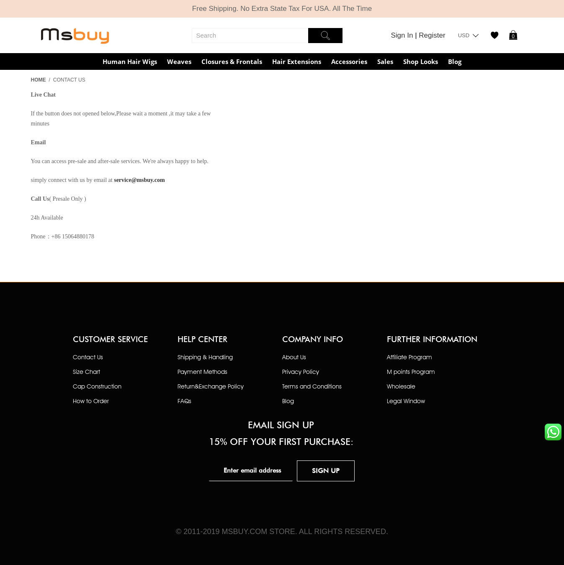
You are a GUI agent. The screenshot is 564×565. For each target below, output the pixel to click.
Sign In (403, 35)
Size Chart (86, 371)
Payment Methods (202, 371)
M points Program (411, 371)
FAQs (184, 400)
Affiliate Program (409, 356)
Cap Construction (97, 386)
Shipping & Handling (205, 356)
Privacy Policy (300, 371)
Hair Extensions (296, 61)
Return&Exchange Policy (211, 386)
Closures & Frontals (231, 61)
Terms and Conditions (312, 386)
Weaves (179, 61)
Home (38, 80)
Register (432, 35)
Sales (385, 61)
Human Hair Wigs (130, 61)
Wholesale (401, 386)
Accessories (349, 61)
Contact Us (88, 356)
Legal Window (406, 400)
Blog (454, 61)
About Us (294, 356)
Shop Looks (420, 61)
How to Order (91, 400)
